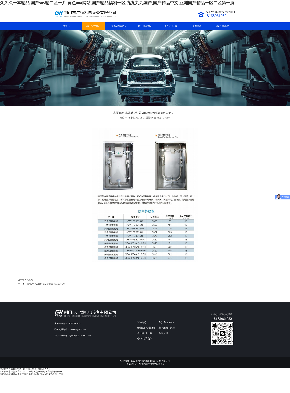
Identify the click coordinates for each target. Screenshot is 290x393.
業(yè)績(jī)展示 (145, 26)
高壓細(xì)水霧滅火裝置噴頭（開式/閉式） (46, 284)
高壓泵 (30, 280)
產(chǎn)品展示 (93, 26)
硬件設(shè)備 (170, 26)
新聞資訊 (197, 26)
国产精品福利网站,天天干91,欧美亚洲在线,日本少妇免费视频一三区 (31, 374)
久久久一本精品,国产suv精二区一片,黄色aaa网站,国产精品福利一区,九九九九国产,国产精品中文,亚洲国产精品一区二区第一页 (117, 2)
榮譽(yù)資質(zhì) (119, 26)
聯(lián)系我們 (222, 26)
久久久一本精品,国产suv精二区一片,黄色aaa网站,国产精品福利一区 (31, 371)
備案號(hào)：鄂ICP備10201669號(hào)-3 (145, 364)
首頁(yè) (67, 26)
